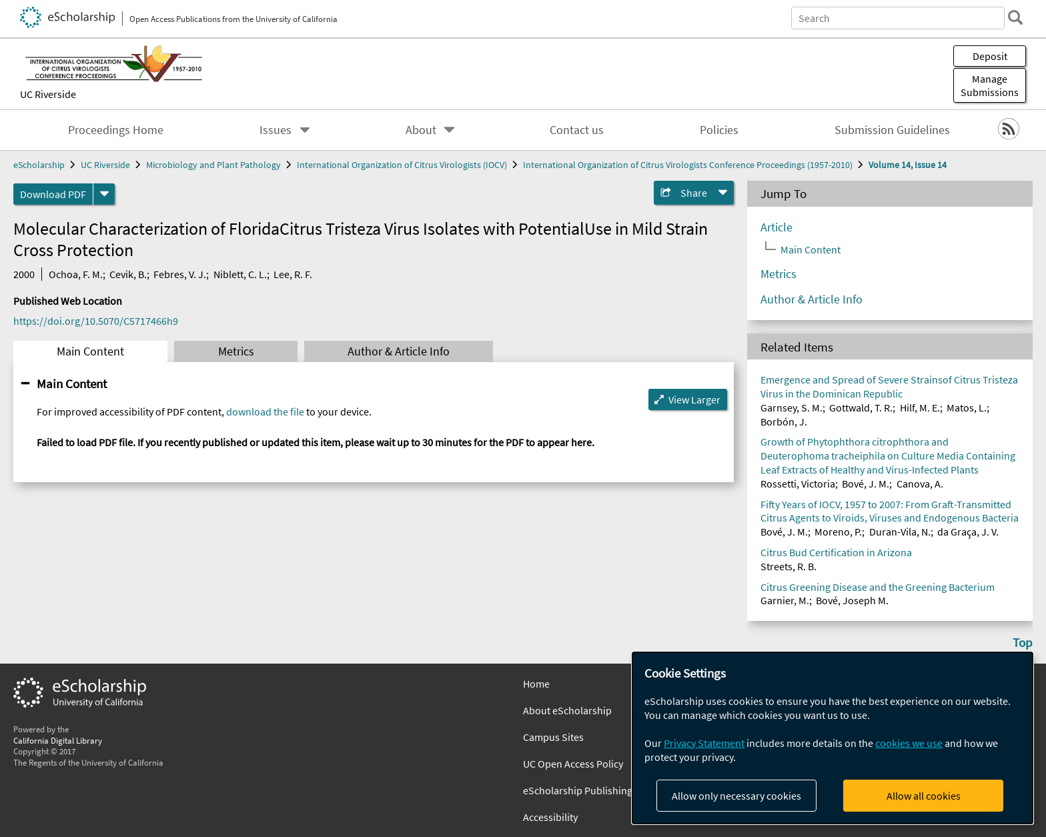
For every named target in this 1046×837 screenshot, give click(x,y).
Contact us (577, 130)
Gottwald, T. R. (861, 407)
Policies (719, 130)
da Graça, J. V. (968, 531)
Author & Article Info (399, 351)
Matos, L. (967, 407)
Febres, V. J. (179, 274)
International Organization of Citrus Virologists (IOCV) (402, 165)
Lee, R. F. (293, 274)
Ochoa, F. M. (76, 274)
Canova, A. (920, 483)
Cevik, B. (128, 274)
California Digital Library (57, 740)
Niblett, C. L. (240, 274)
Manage (990, 85)
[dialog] (832, 738)
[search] (1015, 17)
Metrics (236, 351)
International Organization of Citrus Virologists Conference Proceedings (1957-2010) (688, 165)
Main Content (90, 351)
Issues (275, 130)
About (421, 130)
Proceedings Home (115, 130)
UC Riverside (48, 94)
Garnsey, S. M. (791, 407)
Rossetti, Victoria (797, 483)
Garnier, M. (784, 600)
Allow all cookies (924, 795)
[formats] (104, 194)
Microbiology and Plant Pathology (213, 165)
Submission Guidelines (892, 130)
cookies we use (909, 743)
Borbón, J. (783, 421)
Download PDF (53, 194)
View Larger (694, 399)
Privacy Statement (704, 743)
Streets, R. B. (788, 566)
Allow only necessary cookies (736, 795)
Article (776, 227)
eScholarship (39, 165)
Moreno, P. (838, 531)
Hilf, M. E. (920, 407)
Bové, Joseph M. (852, 600)
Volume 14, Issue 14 (908, 165)
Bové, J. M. (865, 483)
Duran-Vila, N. (900, 531)
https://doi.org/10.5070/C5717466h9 (95, 320)
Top (1023, 642)
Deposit (990, 56)
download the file (265, 411)
